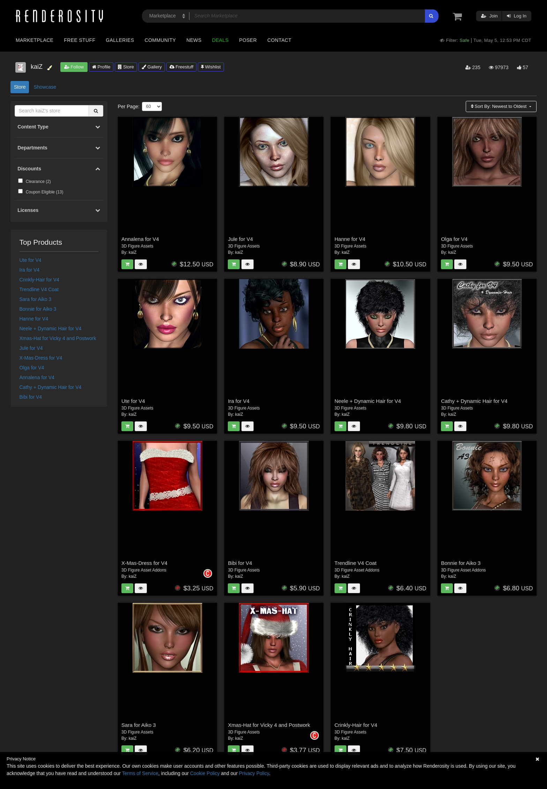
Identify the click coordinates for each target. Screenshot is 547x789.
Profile (101, 66)
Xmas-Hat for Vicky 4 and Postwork (58, 338)
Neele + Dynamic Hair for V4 (51, 328)
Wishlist (210, 66)
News (193, 40)
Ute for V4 (31, 260)
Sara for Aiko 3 (36, 299)
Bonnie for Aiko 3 (38, 309)
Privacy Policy (254, 773)
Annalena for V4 (37, 377)
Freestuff (182, 66)
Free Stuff (79, 40)
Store (126, 66)
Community (160, 40)
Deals (220, 40)
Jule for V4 (31, 348)
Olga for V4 (32, 367)
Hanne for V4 (34, 319)
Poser (248, 40)
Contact (279, 40)
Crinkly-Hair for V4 (39, 279)
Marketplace (34, 40)
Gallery (152, 66)
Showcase (44, 87)
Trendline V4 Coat (39, 289)
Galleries (120, 40)
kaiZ (133, 252)
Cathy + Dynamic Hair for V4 (51, 387)
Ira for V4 (30, 270)
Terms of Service (140, 773)
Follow (74, 66)
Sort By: (499, 106)
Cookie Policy (205, 773)
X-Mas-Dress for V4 (41, 358)
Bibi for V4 (31, 397)
